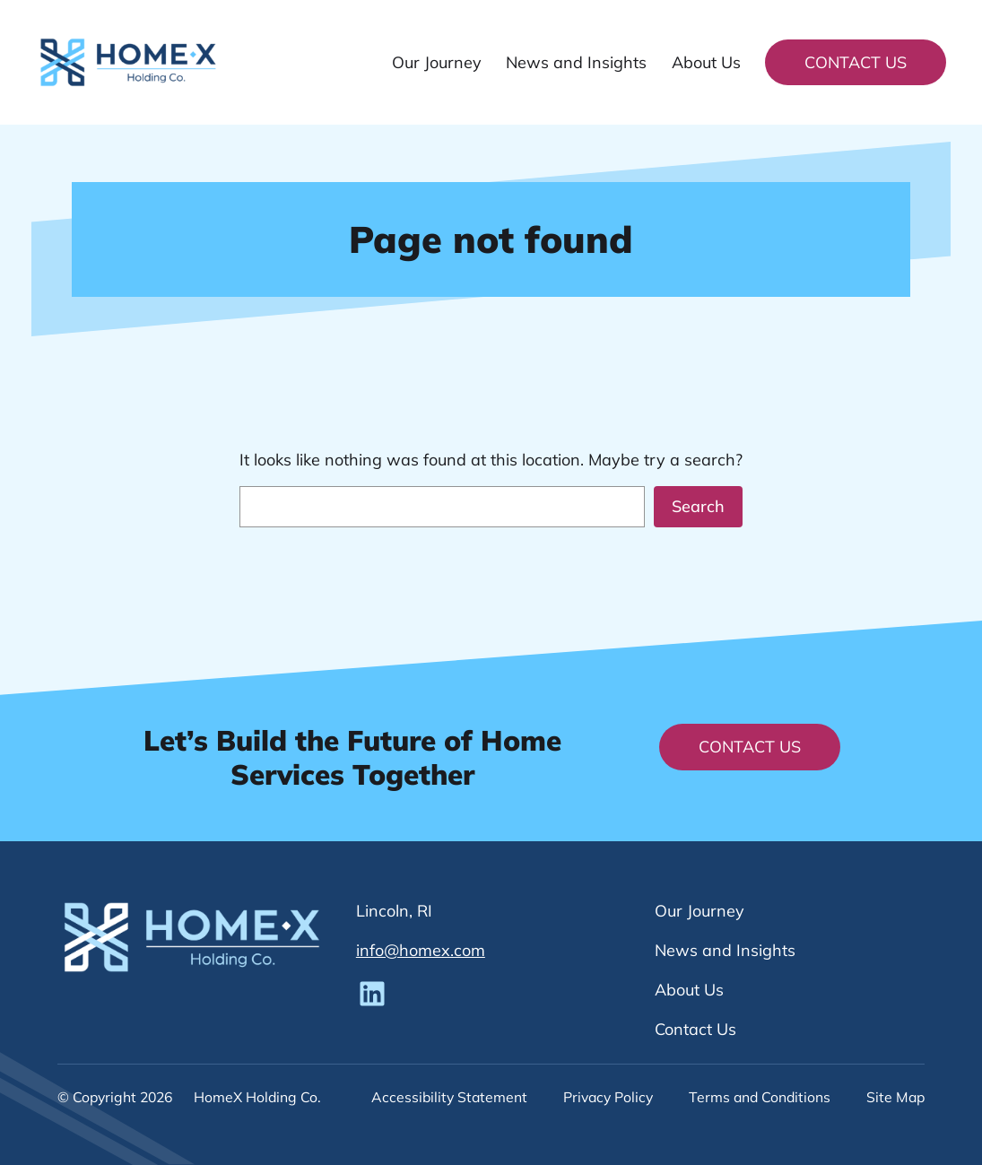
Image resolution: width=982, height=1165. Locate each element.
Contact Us (855, 62)
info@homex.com (420, 950)
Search (698, 506)
